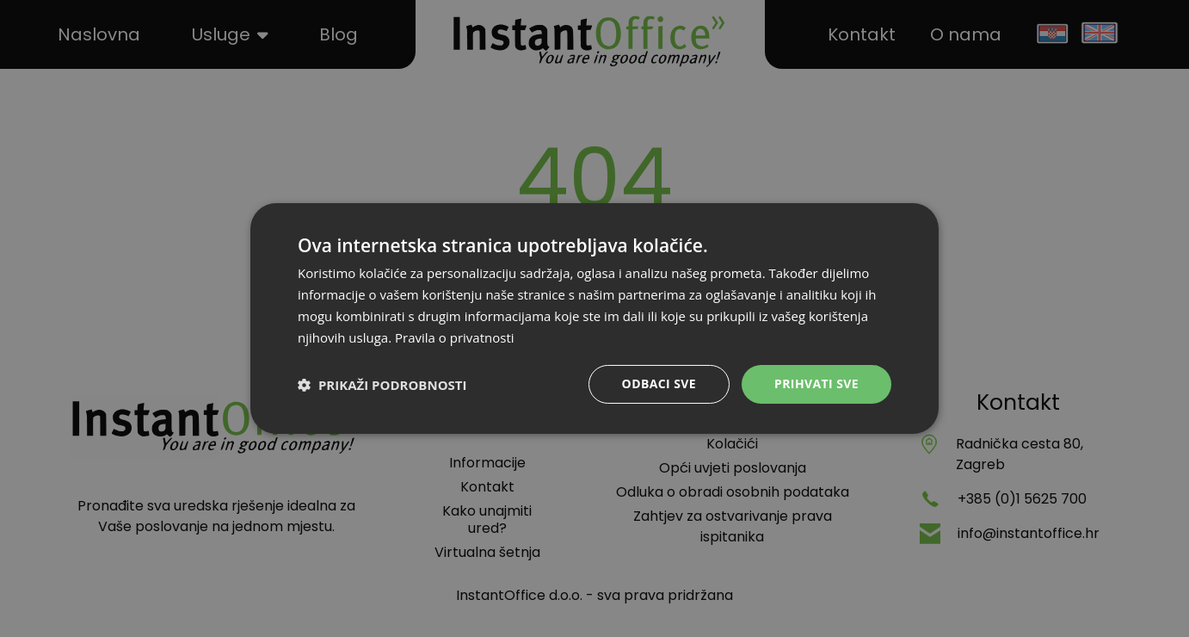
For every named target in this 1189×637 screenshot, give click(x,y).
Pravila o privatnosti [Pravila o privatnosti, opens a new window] (454, 337)
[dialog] (594, 318)
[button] (382, 385)
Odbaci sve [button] (659, 383)
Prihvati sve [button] (816, 383)
